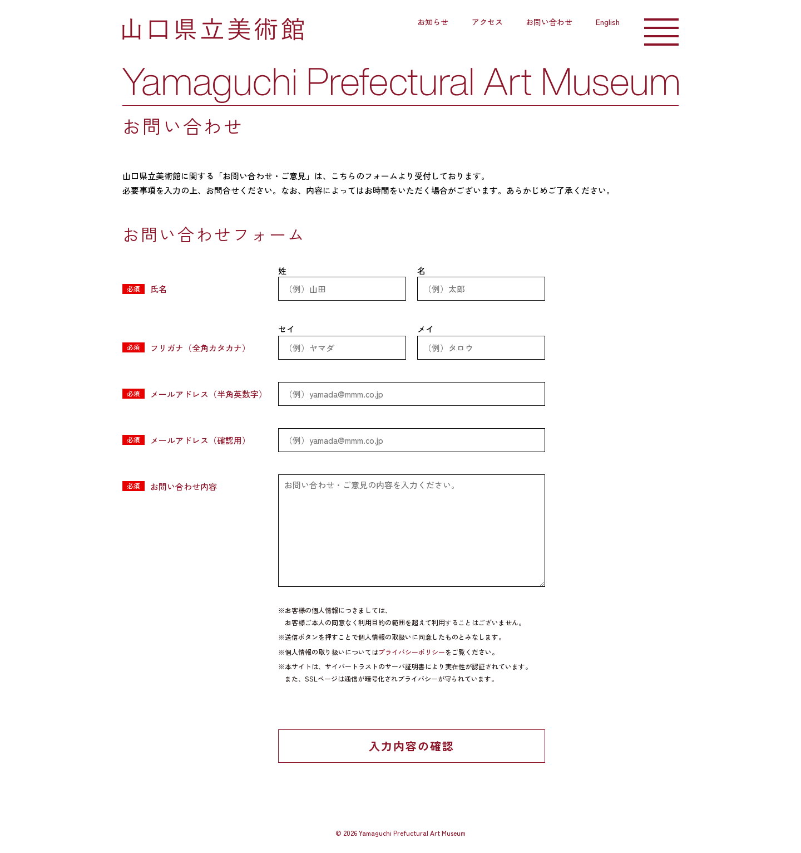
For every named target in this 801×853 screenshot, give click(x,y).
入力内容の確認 (411, 746)
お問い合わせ (549, 21)
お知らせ (432, 21)
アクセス (487, 21)
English (608, 21)
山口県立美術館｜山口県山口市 (213, 29)
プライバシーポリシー (411, 651)
